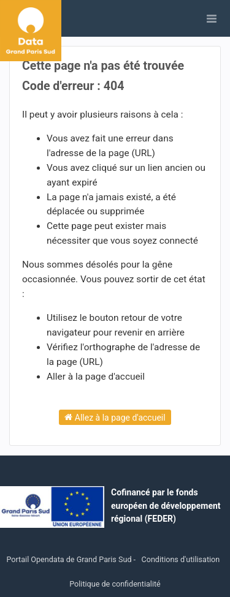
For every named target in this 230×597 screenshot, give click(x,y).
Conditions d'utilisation (181, 559)
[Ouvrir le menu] (211, 18)
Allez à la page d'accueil (114, 417)
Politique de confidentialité (115, 583)
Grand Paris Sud (104, 559)
